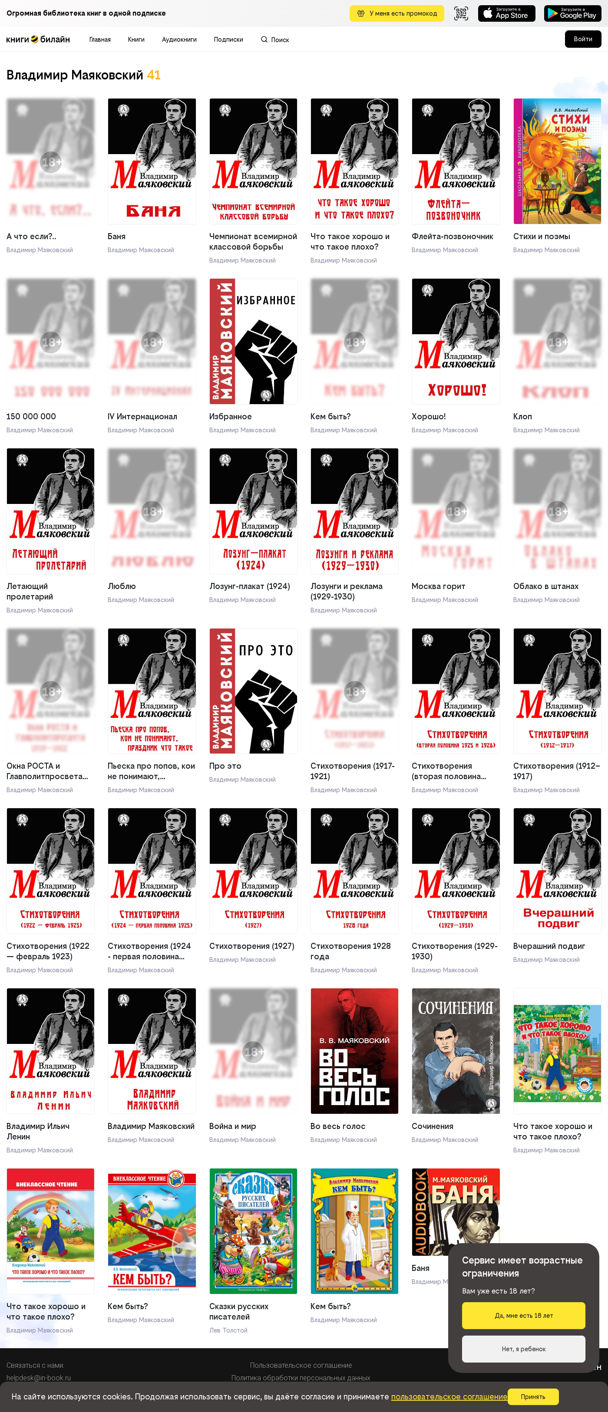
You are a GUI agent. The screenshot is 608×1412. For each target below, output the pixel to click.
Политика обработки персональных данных (300, 1378)
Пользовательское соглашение (301, 1365)
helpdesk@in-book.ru (39, 1378)
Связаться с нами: (35, 1365)
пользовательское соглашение (449, 1396)
